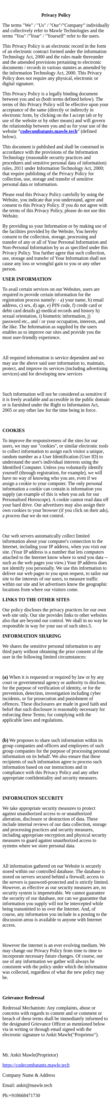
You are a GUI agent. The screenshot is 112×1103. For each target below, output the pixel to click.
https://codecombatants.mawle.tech (36, 1065)
